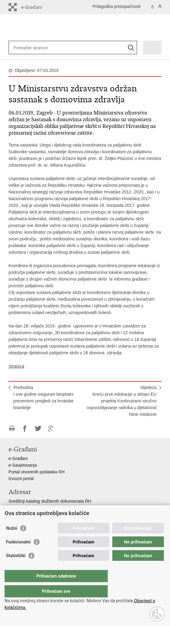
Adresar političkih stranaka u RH (39, 514)
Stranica (16, 366)
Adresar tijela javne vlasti (32, 507)
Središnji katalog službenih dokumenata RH (50, 501)
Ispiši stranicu (12, 428)
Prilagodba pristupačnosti (116, 6)
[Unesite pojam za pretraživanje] (35, 48)
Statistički (15, 567)
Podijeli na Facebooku (25, 428)
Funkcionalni (18, 554)
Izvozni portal (21, 478)
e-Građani (18, 458)
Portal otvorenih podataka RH (37, 471)
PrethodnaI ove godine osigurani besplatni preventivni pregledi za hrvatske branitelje (43, 397)
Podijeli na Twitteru (38, 428)
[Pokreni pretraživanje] (131, 47)
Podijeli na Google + (51, 428)
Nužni (11, 540)
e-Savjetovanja (23, 465)
